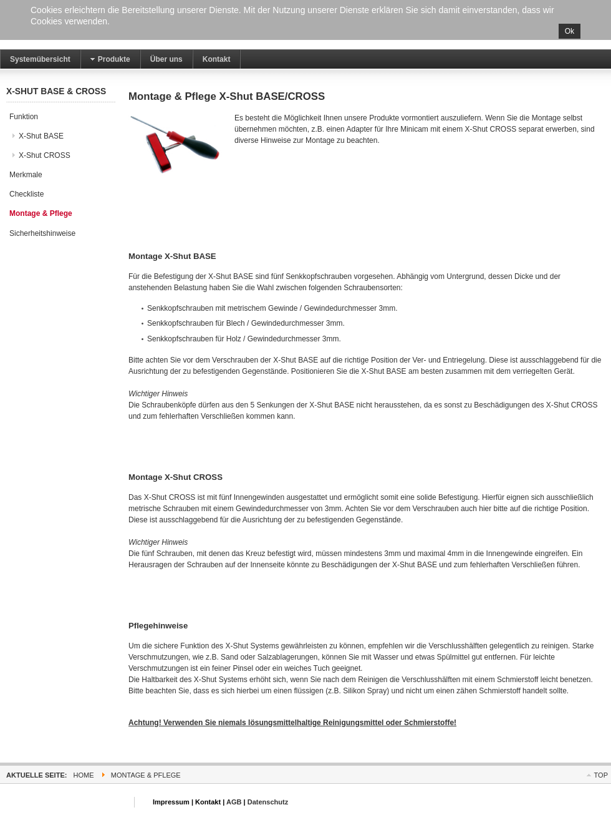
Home (84, 775)
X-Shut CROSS (44, 155)
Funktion (23, 116)
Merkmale (25, 174)
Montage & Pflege (40, 213)
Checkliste (26, 194)
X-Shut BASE (41, 136)
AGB (234, 802)
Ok (569, 31)
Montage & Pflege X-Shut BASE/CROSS (226, 96)
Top (601, 775)
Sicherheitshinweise (42, 233)
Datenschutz (268, 802)
